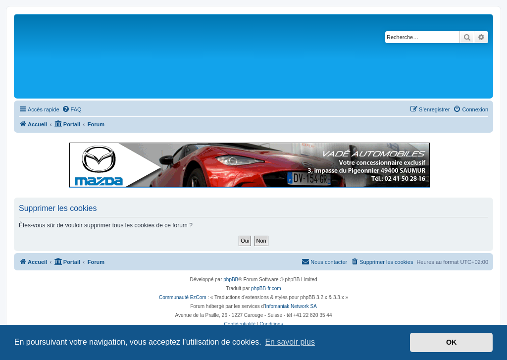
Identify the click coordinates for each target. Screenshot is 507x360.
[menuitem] (72, 109)
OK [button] (451, 342)
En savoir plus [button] (290, 342)
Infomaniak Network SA (291, 306)
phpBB (230, 279)
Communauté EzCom (182, 297)
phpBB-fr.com (266, 288)
